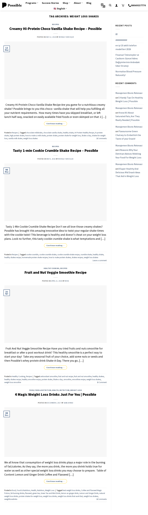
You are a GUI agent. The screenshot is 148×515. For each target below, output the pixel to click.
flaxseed (28, 493)
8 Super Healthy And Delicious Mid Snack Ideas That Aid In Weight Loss (127, 172)
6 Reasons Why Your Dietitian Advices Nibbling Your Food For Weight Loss (128, 154)
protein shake (52, 135)
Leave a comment (100, 260)
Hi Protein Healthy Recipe (84, 132)
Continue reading (55, 123)
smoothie (67, 379)
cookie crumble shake (47, 254)
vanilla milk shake (15, 138)
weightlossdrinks (10, 499)
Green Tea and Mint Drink (50, 493)
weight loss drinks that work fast (70, 496)
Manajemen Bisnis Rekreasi (128, 93)
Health (55, 390)
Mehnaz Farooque (66, 37)
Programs (32, 2)
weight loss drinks (50, 496)
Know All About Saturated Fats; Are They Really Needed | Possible (127, 116)
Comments (102, 138)
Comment (102, 382)
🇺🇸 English (60, 8)
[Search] (110, 5)
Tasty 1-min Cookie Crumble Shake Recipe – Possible (55, 150)
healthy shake (68, 132)
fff (116, 34)
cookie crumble (32, 254)
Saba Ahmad (68, 403)
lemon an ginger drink (69, 493)
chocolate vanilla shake (52, 132)
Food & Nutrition (43, 390)
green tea (36, 493)
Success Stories (50, 2)
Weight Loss (76, 390)
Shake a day (86, 135)
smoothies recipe (78, 379)
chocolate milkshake (34, 132)
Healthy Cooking (51, 268)
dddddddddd (121, 39)
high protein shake (17, 135)
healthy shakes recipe (12, 257)
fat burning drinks (17, 493)
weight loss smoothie (12, 382)
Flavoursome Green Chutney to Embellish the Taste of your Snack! (128, 135)
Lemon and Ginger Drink (88, 493)
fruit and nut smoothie (82, 376)
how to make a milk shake (35, 135)
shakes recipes (77, 257)
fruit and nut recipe (65, 376)
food (31, 390)
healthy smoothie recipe (31, 379)
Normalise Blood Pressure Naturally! (128, 73)
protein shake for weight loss (69, 135)
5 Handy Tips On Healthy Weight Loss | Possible (129, 99)
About (78, 2)
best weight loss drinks (71, 490)
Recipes (55, 24)
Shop (66, 2)
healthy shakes (98, 376)
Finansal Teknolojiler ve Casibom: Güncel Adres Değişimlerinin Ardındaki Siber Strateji (127, 60)
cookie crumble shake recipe (68, 254)
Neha (67, 281)
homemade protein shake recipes (35, 257)
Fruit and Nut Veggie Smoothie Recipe (55, 272)
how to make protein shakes (60, 257)
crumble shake (86, 254)
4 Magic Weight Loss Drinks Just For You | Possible (55, 394)
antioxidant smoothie (48, 376)
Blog (88, 2)
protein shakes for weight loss (30, 496)
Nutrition (65, 390)
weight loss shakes (30, 138)
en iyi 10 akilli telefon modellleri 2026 (126, 47)
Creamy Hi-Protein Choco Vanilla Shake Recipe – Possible (55, 28)
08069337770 (137, 5)
